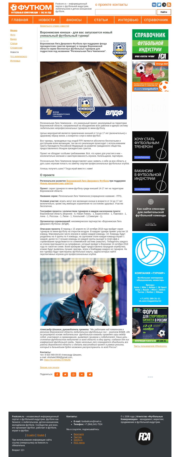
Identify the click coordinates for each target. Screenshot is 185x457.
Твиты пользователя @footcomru (150, 346)
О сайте (31, 435)
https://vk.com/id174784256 (57, 360)
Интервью (15, 61)
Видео (13, 39)
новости (46, 19)
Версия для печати (49, 367)
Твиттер (78, 437)
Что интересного (18, 56)
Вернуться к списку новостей (54, 26)
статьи (101, 19)
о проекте (103, 5)
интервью (128, 19)
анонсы (74, 19)
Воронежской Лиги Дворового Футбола (87, 181)
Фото (12, 35)
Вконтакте (79, 434)
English (40, 435)
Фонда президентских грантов (56, 183)
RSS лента (79, 442)
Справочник (16, 48)
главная (19, 19)
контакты (120, 5)
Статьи (13, 43)
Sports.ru (78, 440)
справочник (155, 19)
